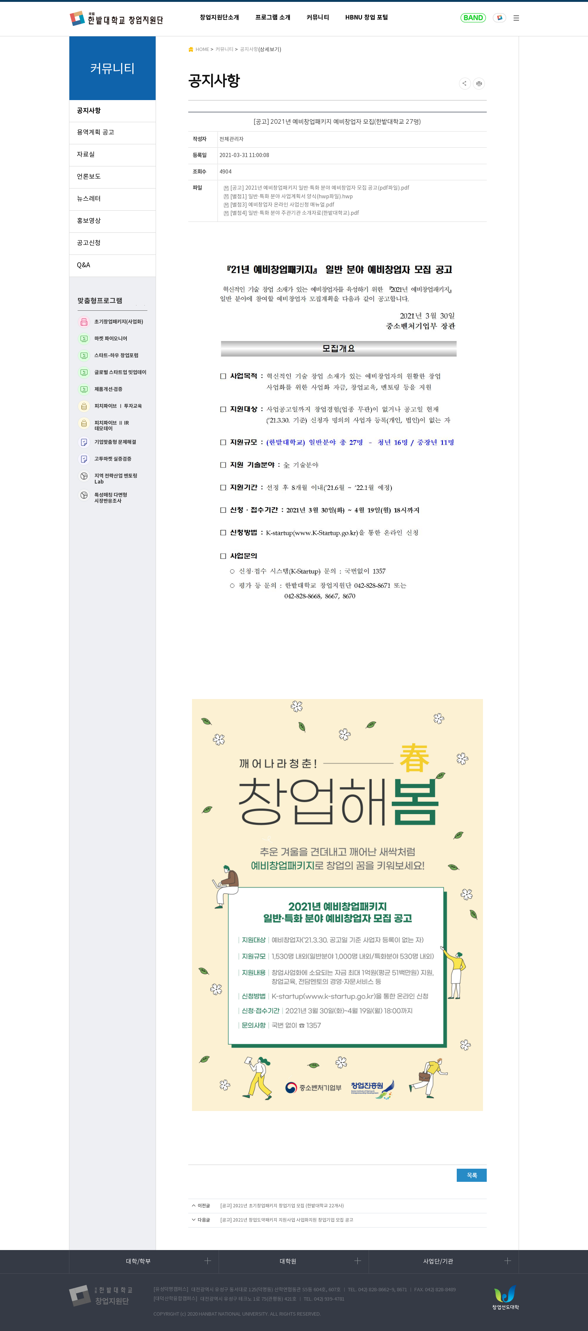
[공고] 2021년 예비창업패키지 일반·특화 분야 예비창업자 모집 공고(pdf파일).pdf (320, 188)
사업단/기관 (467, 1261)
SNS (464, 84)
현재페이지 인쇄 (480, 84)
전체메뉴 (516, 18)
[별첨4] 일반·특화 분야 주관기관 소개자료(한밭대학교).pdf (295, 213)
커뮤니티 (318, 17)
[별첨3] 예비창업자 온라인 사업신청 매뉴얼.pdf (282, 205)
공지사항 (249, 49)
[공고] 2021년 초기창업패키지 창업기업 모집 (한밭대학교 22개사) (282, 1206)
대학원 (320, 1261)
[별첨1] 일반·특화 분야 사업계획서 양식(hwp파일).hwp (291, 197)
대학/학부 (168, 1261)
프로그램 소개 (273, 17)
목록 (472, 1175)
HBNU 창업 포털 (366, 17)
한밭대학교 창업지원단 (116, 18)
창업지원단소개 (219, 17)
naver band (473, 18)
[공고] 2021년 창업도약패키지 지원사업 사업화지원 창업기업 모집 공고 (286, 1220)
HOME (202, 49)
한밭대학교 (499, 18)
